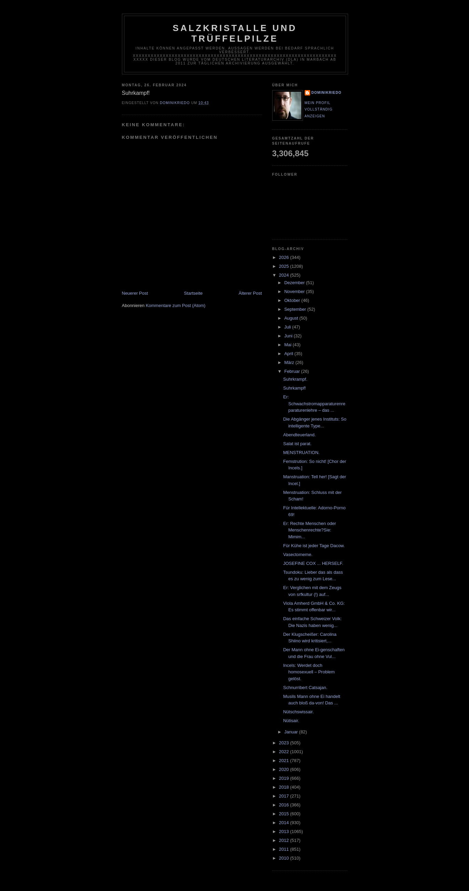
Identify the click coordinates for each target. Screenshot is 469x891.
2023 (284, 742)
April (289, 353)
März (289, 362)
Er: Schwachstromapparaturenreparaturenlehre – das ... (314, 403)
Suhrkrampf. (295, 379)
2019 (284, 778)
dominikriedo (327, 92)
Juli (288, 327)
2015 (284, 813)
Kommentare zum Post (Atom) (176, 305)
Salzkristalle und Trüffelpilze (235, 33)
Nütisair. (291, 720)
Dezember (295, 282)
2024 (284, 275)
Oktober (292, 300)
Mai (288, 344)
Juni (288, 335)
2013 (284, 831)
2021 (284, 760)
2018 (284, 787)
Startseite (193, 293)
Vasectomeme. (298, 554)
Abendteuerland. (299, 434)
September (295, 309)
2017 (284, 796)
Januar (291, 731)
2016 (284, 804)
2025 (284, 266)
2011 (284, 849)
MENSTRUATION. (301, 452)
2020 (284, 769)
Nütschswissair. (298, 711)
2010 (284, 858)
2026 (284, 257)
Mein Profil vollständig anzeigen (319, 109)
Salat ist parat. (297, 443)
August (291, 318)
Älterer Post (250, 293)
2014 (284, 822)
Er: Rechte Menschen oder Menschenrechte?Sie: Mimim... (309, 530)
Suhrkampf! (294, 388)
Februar (292, 371)
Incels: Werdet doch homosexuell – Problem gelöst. (309, 672)
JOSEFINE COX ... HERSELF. (313, 563)
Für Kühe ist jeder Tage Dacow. (314, 545)
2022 (284, 751)
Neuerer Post (135, 293)
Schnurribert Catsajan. (305, 687)
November (295, 291)
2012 (284, 840)
